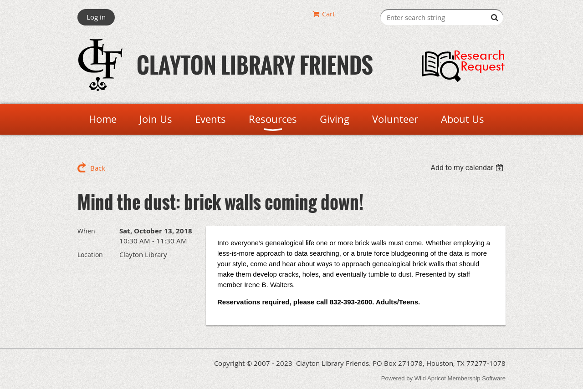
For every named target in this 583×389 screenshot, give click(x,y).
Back (97, 167)
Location (90, 254)
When (86, 231)
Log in (96, 16)
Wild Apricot (430, 378)
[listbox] (468, 167)
